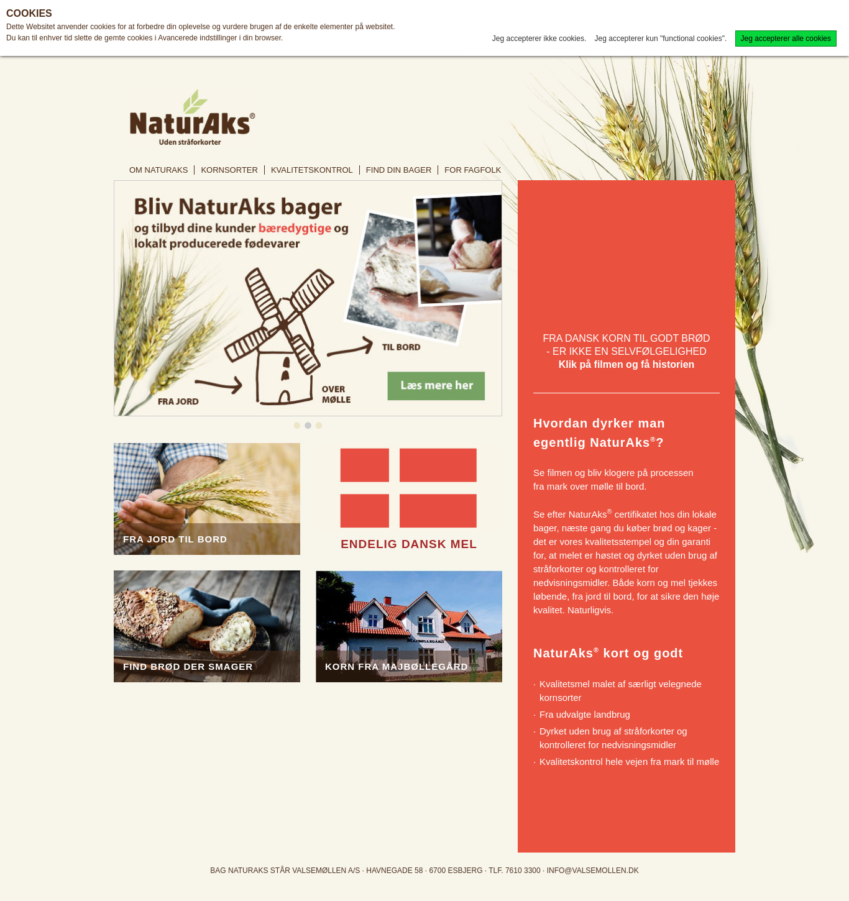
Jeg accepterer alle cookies (786, 38)
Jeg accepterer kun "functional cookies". (661, 38)
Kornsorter (229, 170)
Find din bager (398, 170)
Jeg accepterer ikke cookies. (539, 38)
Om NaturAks (158, 170)
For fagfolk (472, 170)
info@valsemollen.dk (593, 870)
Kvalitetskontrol (312, 170)
